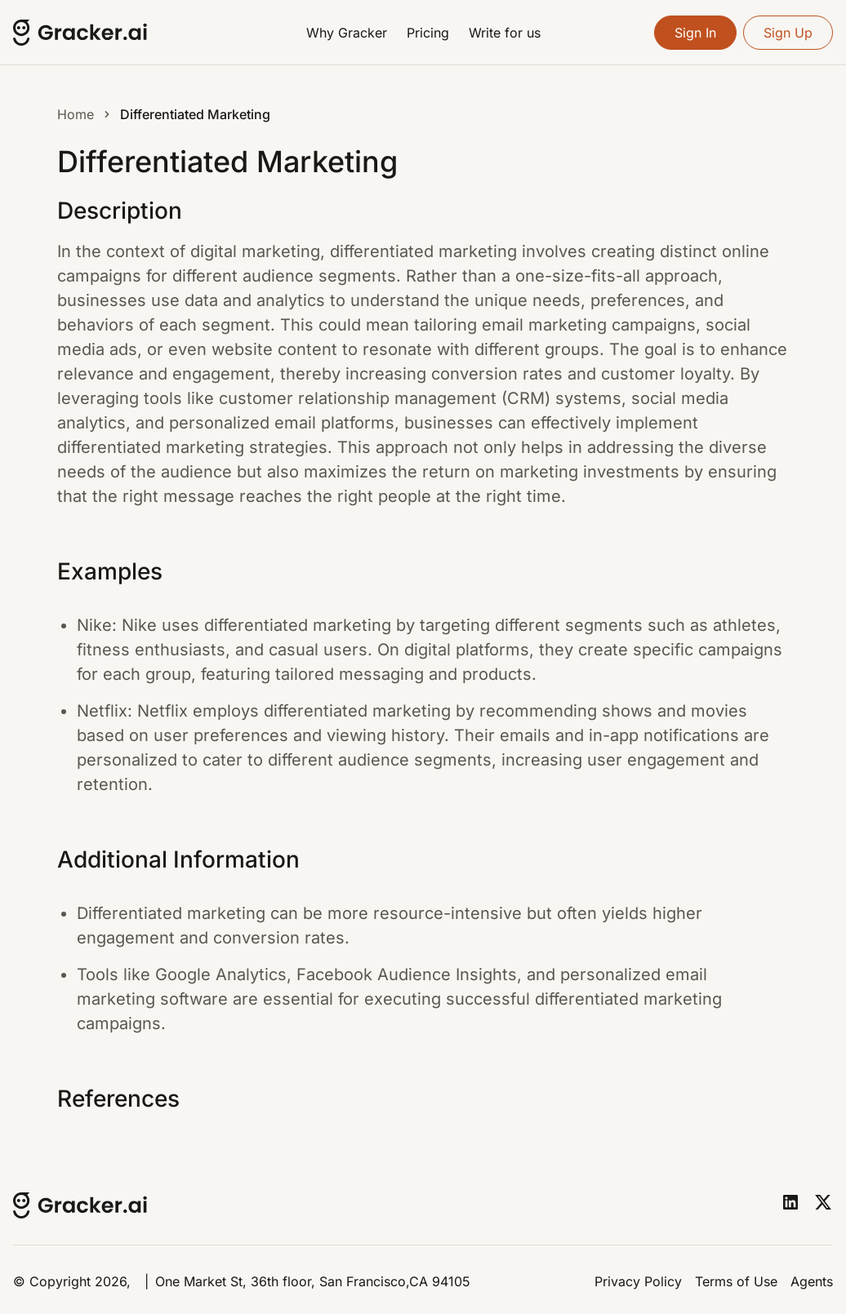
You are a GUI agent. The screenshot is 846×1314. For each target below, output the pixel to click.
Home (75, 114)
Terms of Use (736, 1281)
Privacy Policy (638, 1281)
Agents (811, 1281)
